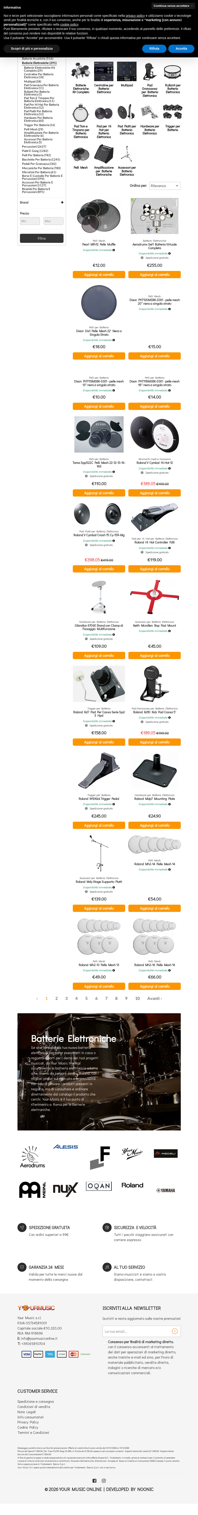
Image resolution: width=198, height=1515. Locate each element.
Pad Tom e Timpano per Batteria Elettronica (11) (43, 96)
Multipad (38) (32, 79)
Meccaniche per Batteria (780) (40, 159)
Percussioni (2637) (33, 140)
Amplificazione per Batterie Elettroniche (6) (40, 128)
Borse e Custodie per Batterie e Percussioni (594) (40, 167)
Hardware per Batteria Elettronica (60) (37, 114)
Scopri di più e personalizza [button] (32, 48)
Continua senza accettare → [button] (173, 5)
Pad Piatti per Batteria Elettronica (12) (37, 108)
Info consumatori (30, 1427)
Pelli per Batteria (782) (35, 147)
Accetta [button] (181, 48)
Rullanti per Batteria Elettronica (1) (42, 90)
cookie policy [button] (69, 24)
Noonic (145, 1499)
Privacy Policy (28, 1432)
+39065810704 (33, 1354)
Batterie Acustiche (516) (36, 58)
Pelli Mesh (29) (33, 123)
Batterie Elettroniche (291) (37, 62)
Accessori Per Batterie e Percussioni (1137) (36, 174)
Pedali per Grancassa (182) (38, 155)
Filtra (42, 227)
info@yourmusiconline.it (39, 1348)
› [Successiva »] (161, 1009)
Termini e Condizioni (33, 1442)
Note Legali (26, 1422)
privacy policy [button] (135, 15)
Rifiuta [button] (154, 48)
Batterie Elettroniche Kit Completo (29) (38, 68)
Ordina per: (138, 185)
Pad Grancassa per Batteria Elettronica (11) (40, 84)
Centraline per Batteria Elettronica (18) (37, 74)
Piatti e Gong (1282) (34, 143)
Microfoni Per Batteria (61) (38, 163)
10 (137, 1009)
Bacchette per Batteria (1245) (39, 151)
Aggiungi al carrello (99, 274)
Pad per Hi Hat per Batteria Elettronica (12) (40, 102)
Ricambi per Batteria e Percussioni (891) (42, 180)
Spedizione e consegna (35, 1411)
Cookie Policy (27, 1437)
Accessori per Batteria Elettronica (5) (37, 134)
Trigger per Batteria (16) (38, 120)
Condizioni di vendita (33, 1416)
